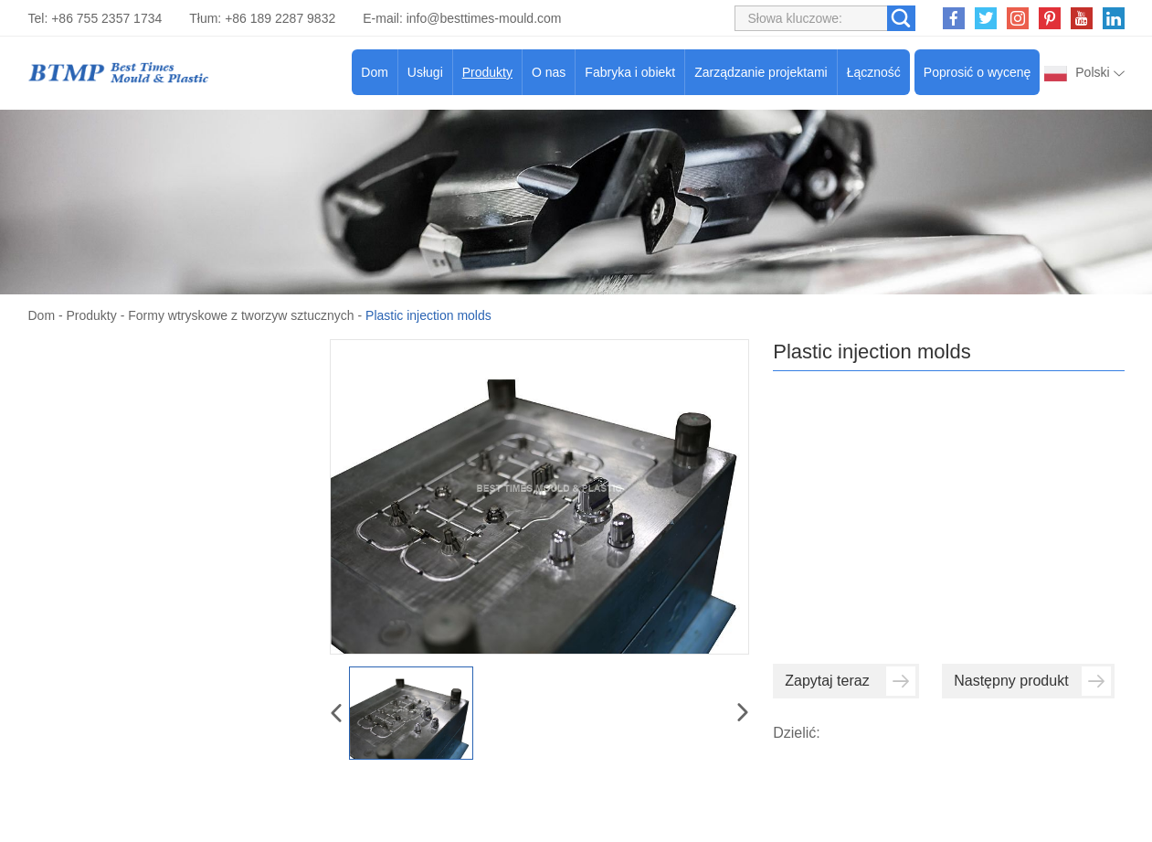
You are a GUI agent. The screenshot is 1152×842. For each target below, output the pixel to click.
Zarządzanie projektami (761, 72)
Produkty (487, 72)
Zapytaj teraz (850, 681)
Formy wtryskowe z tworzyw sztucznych (241, 315)
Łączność (874, 72)
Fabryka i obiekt (630, 72)
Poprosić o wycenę (977, 72)
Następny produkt (1032, 681)
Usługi (425, 72)
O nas (548, 72)
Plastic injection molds (428, 315)
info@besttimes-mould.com (484, 18)
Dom (374, 72)
